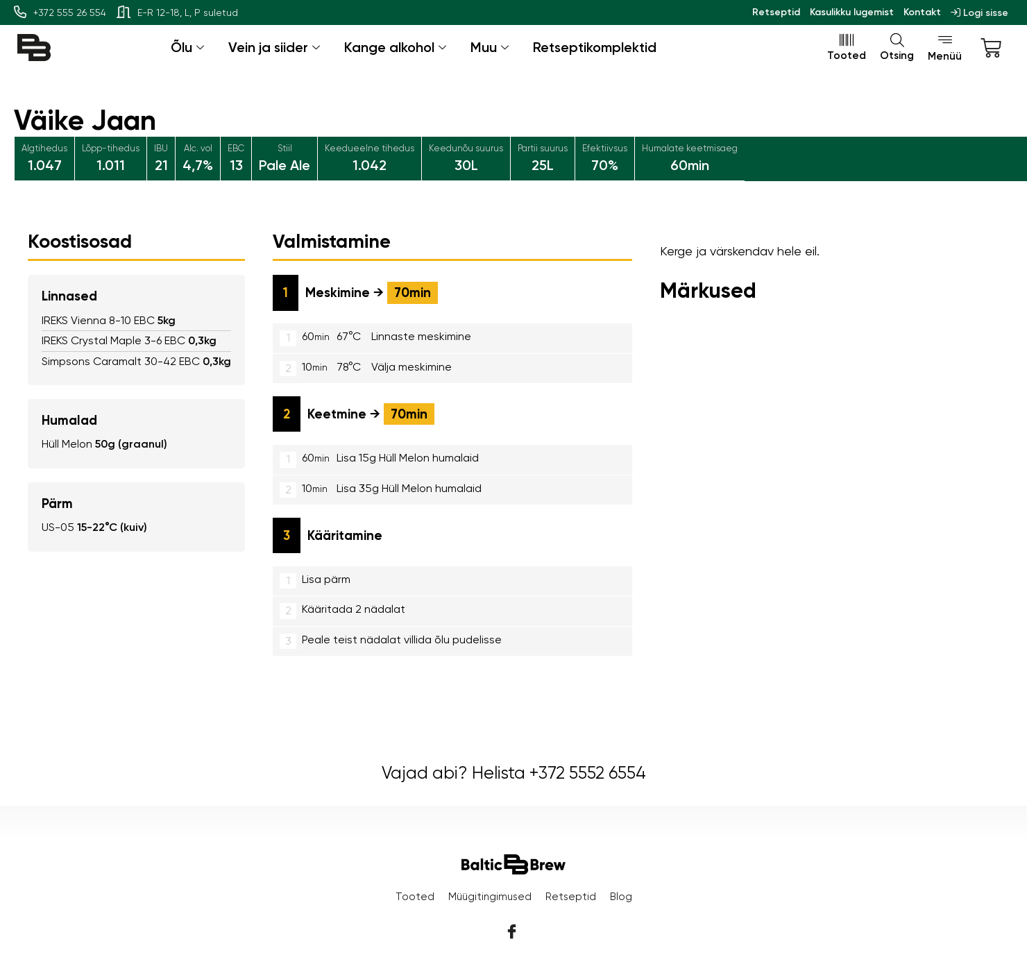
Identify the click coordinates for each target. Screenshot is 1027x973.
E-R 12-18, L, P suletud (177, 12)
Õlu (189, 47)
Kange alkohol (397, 47)
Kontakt (922, 12)
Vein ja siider (275, 47)
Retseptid (776, 12)
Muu (491, 47)
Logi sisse (979, 13)
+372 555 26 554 (60, 12)
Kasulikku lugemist (852, 12)
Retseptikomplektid (594, 47)
